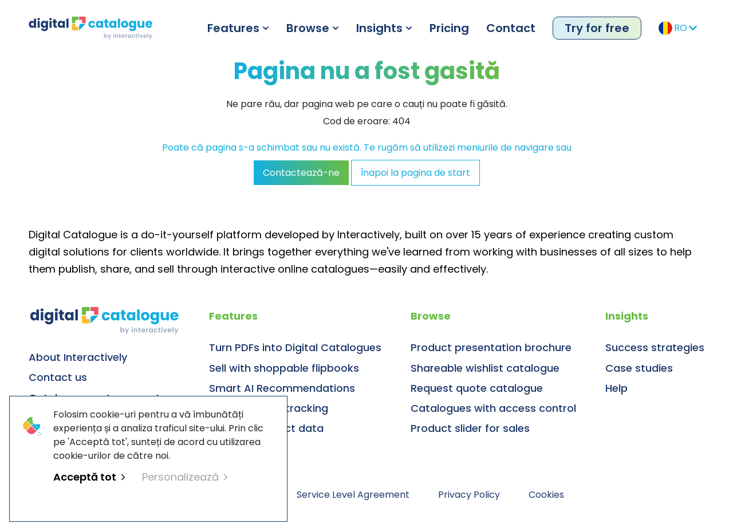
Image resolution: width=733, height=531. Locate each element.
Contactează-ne (301, 172)
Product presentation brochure (491, 347)
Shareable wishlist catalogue (485, 368)
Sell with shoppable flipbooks (284, 368)
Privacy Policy (469, 494)
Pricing (449, 28)
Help (616, 388)
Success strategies (654, 347)
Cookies (546, 494)
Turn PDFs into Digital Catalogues (295, 347)
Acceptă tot (89, 477)
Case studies (639, 368)
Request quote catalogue (477, 388)
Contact (510, 28)
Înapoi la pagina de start (415, 172)
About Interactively (78, 357)
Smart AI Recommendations (282, 388)
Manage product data (266, 428)
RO (678, 28)
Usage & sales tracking (268, 408)
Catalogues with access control (493, 408)
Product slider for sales (470, 428)
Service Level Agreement (353, 494)
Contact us (58, 377)
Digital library (243, 448)
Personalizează (184, 477)
